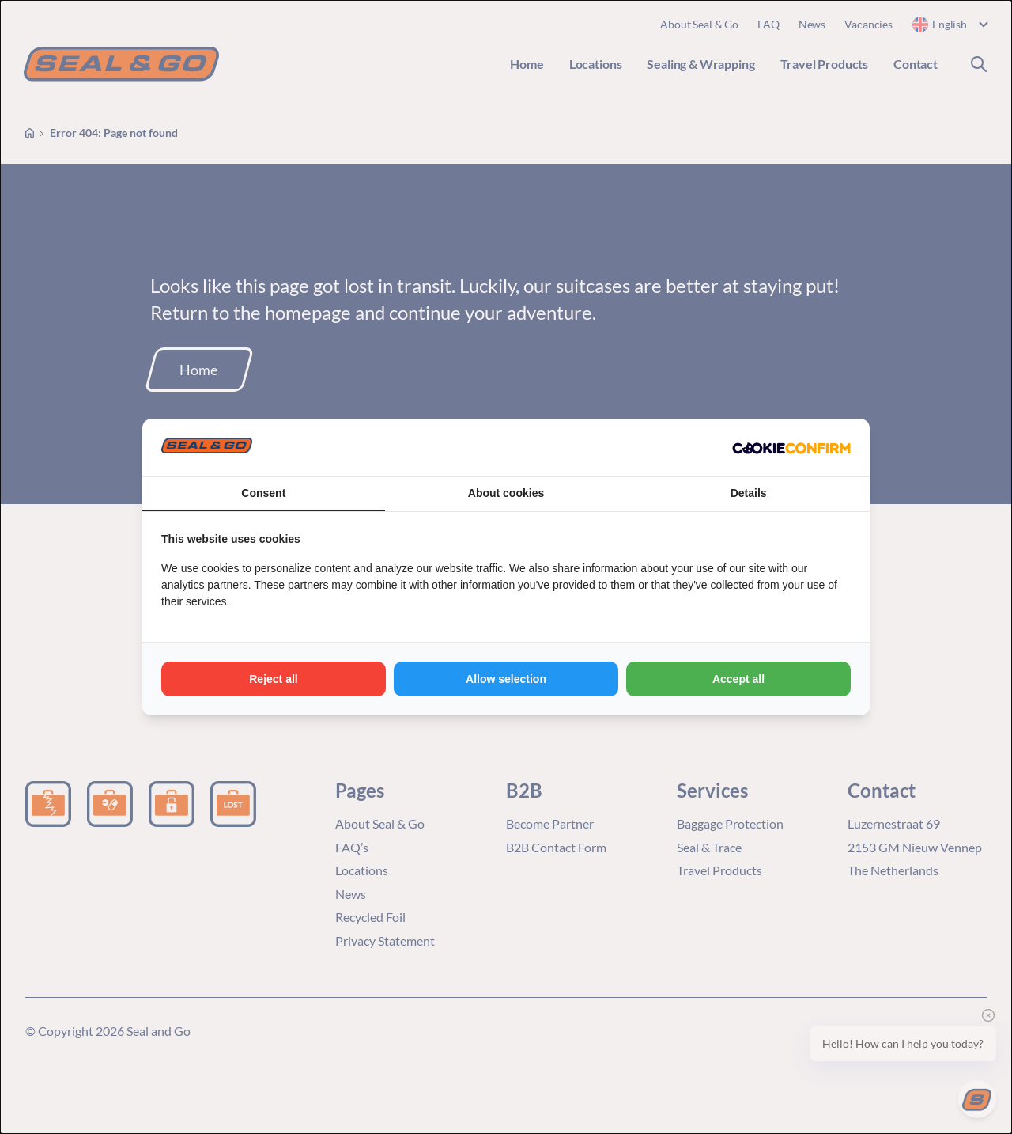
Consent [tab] (263, 493)
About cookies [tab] (506, 493)
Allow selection (506, 679)
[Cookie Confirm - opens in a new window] (791, 448)
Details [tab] (749, 493)
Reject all (273, 679)
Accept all (738, 679)
